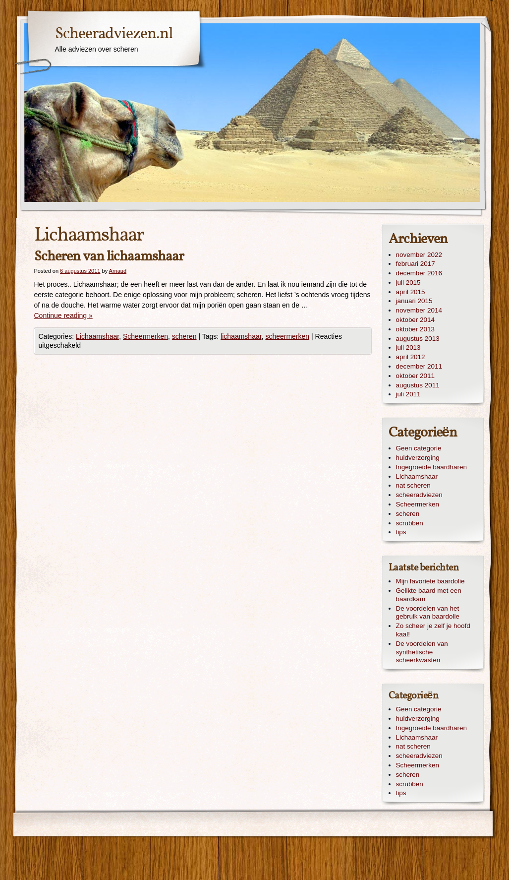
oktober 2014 (415, 319)
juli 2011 (408, 394)
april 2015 (410, 292)
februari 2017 (415, 263)
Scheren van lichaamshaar (109, 256)
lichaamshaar (241, 336)
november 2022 (419, 254)
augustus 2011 (418, 385)
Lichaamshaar (97, 336)
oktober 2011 (415, 375)
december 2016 (419, 273)
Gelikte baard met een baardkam (428, 595)
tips (401, 532)
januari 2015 (414, 301)
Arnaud (117, 271)
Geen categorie (419, 448)
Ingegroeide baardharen (431, 467)
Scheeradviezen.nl (114, 34)
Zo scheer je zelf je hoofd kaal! (433, 630)
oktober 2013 (415, 329)
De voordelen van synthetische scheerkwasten (422, 652)
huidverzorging (418, 457)
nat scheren (413, 485)
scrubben (409, 523)
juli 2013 (408, 347)
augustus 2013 (418, 338)
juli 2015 (408, 282)
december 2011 (419, 366)
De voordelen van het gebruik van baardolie (428, 613)
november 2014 (419, 310)
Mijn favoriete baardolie (430, 581)
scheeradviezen (419, 495)
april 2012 (410, 357)
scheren (184, 336)
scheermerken (287, 336)
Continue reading (63, 315)
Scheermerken (145, 336)
